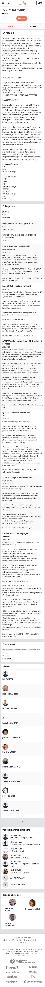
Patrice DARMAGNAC (10, 924)
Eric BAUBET (7, 679)
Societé (40, 949)
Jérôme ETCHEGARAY (11, 737)
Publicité (24, 949)
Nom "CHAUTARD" (17, 878)
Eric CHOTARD (15, 855)
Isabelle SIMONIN (10, 723)
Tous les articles (24, 953)
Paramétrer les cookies (30, 951)
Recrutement (32, 949)
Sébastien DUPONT (11, 781)
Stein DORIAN (8, 796)
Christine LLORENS (32, 909)
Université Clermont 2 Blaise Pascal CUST (21, 649)
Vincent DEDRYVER (10, 810)
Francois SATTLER (10, 693)
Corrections (34, 953)
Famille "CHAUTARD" (18, 884)
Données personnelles (14, 951)
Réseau (33, 26)
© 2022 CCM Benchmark (22, 955)
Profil (11, 26)
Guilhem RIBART (9, 708)
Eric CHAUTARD (16, 835)
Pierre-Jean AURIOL (9, 909)
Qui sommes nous (8, 949)
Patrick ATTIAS (9, 752)
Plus (22, 821)
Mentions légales (12, 953)
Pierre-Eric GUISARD (11, 766)
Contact (17, 949)
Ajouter (23, 18)
